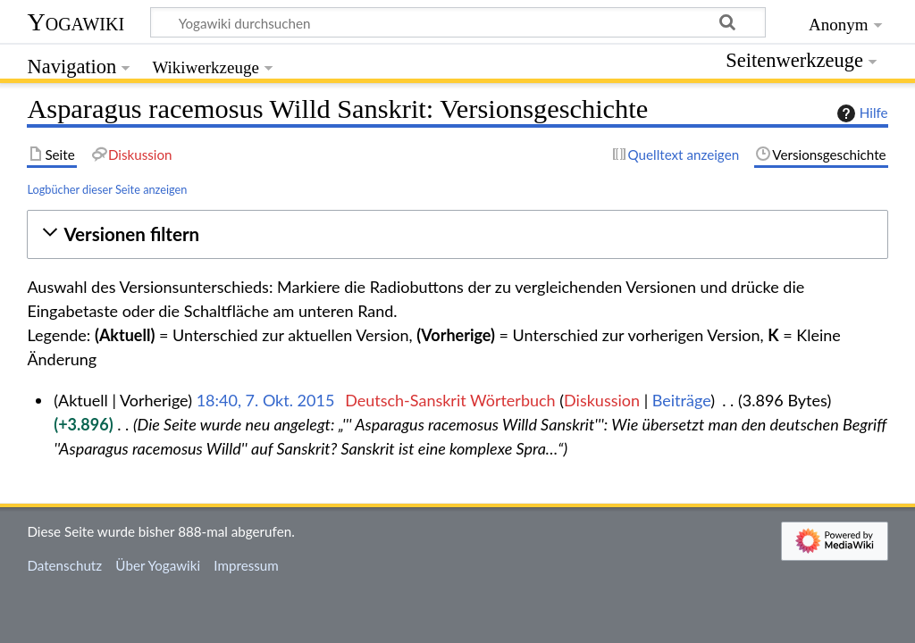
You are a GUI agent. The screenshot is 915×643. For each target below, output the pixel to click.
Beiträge (681, 400)
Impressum (246, 565)
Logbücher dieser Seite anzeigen (107, 189)
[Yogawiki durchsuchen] (458, 22)
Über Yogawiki (157, 565)
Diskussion (602, 400)
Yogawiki (75, 22)
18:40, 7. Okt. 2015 (266, 400)
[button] (457, 234)
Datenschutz (64, 565)
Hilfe (860, 113)
